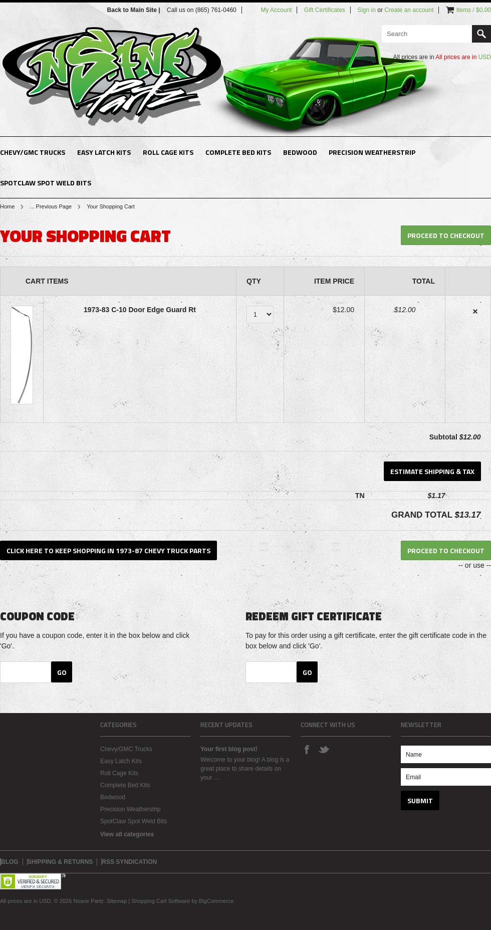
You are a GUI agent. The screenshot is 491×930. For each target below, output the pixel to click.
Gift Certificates (324, 10)
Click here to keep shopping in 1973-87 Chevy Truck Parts (108, 550)
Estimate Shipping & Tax (432, 471)
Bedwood (300, 152)
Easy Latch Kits (104, 152)
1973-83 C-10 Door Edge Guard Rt (140, 310)
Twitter (324, 749)
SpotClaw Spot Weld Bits (45, 182)
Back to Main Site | (134, 10)
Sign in (366, 10)
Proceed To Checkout (445, 235)
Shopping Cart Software (160, 901)
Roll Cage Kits (168, 152)
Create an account (408, 10)
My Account (276, 10)
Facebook (307, 749)
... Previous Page (51, 206)
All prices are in (463, 57)
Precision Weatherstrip (372, 152)
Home (7, 206)
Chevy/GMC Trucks (32, 152)
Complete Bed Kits (238, 152)
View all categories (127, 834)
